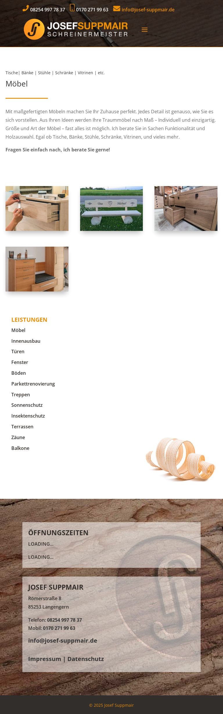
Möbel (18, 330)
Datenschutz (85, 659)
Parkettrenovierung (33, 384)
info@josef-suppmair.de (144, 9)
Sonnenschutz (27, 405)
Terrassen (22, 426)
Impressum (44, 659)
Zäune (18, 437)
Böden (18, 373)
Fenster (19, 362)
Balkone (20, 448)
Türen (17, 351)
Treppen (20, 394)
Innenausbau (25, 341)
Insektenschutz (28, 416)
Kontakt (22, 170)
